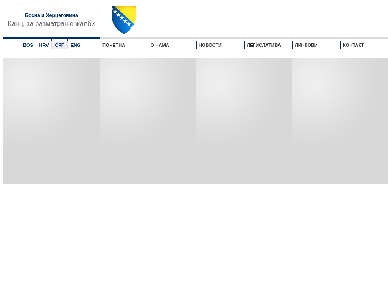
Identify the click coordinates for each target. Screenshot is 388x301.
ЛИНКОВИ (306, 45)
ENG (76, 45)
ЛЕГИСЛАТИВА (264, 45)
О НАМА (160, 45)
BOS (28, 45)
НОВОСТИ (210, 45)
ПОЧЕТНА (113, 45)
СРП (59, 45)
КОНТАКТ (353, 45)
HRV (43, 45)
